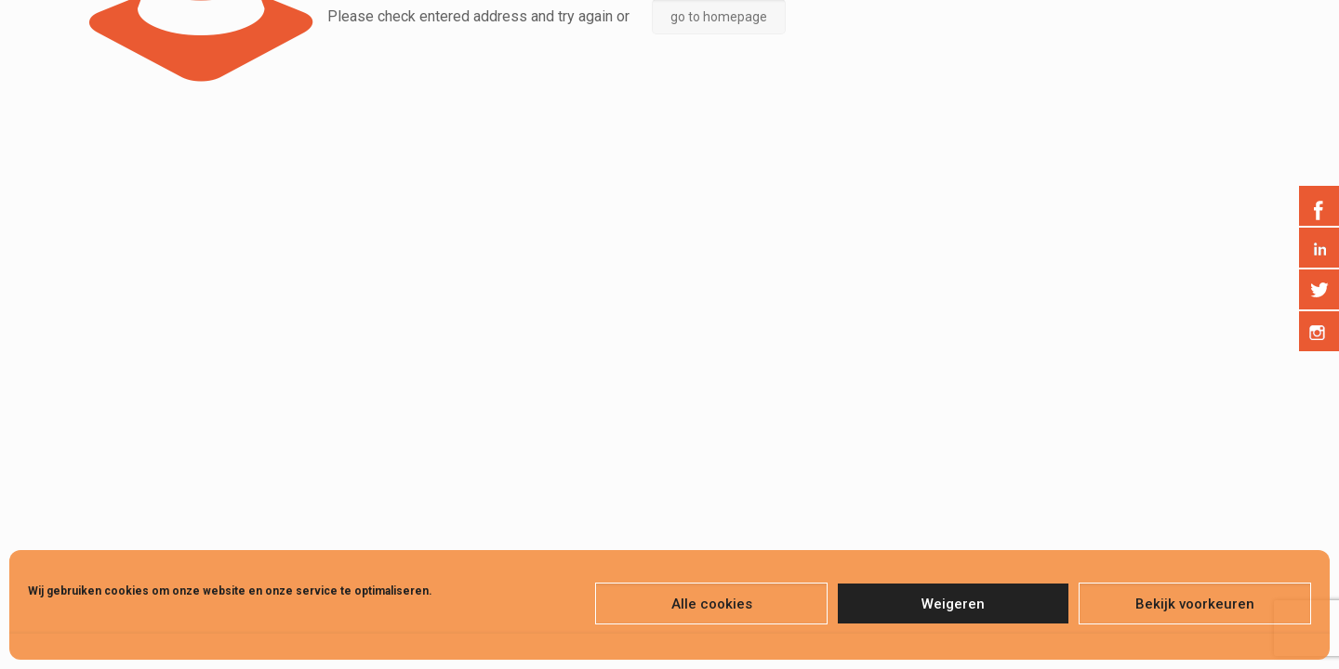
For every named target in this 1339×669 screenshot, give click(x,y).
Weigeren (953, 604)
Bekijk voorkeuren (1194, 604)
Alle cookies (711, 604)
